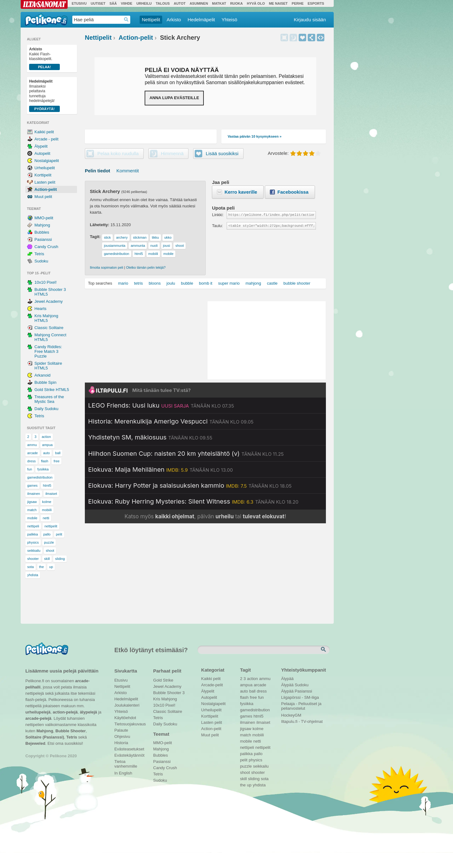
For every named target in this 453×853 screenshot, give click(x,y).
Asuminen (199, 3)
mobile (32, 518)
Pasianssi (43, 239)
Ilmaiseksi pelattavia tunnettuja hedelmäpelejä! (44, 95)
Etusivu (79, 3)
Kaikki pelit (44, 131)
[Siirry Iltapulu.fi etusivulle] (205, 390)
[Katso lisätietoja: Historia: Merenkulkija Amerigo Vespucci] (171, 421)
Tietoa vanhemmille (125, 762)
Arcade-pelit (212, 685)
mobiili (47, 510)
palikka (32, 534)
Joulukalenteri (126, 705)
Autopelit (42, 153)
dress (31, 461)
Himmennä (293, 37)
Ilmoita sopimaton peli (106, 267)
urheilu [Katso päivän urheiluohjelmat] (224, 516)
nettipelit (50, 526)
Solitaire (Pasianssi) (44, 737)
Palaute (121, 730)
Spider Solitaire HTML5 (48, 365)
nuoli (153, 245)
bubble (187, 283)
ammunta (138, 245)
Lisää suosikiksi (302, 37)
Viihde (126, 3)
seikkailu (33, 550)
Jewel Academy (48, 301)
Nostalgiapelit (46, 160)
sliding (60, 559)
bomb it (206, 283)
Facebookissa (292, 192)
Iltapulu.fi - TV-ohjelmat (302, 721)
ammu (32, 445)
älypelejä (88, 712)
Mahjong (42, 225)
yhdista (32, 575)
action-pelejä (65, 712)
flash (44, 461)
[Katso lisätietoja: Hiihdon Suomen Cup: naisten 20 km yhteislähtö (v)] (186, 453)
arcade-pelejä (38, 718)
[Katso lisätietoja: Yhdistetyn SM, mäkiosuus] (150, 437)
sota (30, 567)
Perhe (298, 3)
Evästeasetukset (129, 749)
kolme (46, 502)
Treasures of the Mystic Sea (49, 399)
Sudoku (41, 261)
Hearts (40, 308)
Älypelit (41, 146)
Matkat (219, 3)
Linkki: (218, 214)
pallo (46, 534)
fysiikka (43, 469)
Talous (163, 3)
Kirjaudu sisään (310, 19)
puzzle (49, 542)
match (32, 510)
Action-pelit (45, 189)
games (32, 485)
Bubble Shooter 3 (168, 692)
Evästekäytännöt (129, 755)
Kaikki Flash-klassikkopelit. (44, 58)
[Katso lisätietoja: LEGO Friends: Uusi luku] (161, 405)
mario (123, 283)
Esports (316, 3)
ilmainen (33, 493)
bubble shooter (296, 283)
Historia (121, 742)
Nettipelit (151, 19)
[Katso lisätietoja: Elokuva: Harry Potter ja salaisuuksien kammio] (190, 485)
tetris (138, 283)
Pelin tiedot (97, 170)
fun (29, 469)
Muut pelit (43, 196)
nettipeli (33, 526)
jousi (166, 245)
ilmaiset (51, 493)
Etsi (324, 650)
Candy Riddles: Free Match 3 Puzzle (48, 351)
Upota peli (320, 37)
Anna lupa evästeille (174, 97)
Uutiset (98, 3)
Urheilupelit (44, 167)
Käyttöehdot (125, 717)
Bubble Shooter (70, 731)
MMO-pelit (43, 218)
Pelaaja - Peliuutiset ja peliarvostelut (301, 704)
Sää (113, 3)
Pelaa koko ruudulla (118, 153)
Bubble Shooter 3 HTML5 (50, 292)
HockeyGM (291, 715)
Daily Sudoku (46, 408)
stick (107, 237)
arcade (32, 453)
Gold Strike (163, 680)
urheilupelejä (37, 712)
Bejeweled (35, 743)
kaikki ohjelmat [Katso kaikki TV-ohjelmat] (174, 516)
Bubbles (41, 232)
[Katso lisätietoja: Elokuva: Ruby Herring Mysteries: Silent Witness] (193, 501)
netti (46, 518)
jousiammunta (114, 245)
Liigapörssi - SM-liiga (300, 697)
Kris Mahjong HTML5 (46, 318)
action (46, 437)
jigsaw (32, 502)
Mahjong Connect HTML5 (50, 337)
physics (33, 542)
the (41, 567)
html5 (47, 485)
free (56, 461)
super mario (229, 283)
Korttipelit (42, 175)
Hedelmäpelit (201, 19)
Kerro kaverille (240, 192)
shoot (50, 550)
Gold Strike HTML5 (51, 389)
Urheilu (144, 3)
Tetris (39, 253)
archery (122, 237)
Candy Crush (46, 246)
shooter (33, 559)
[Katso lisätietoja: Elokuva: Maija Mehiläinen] (160, 469)
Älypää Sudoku (294, 685)
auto (46, 453)
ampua (47, 445)
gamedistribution (40, 477)
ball (57, 453)
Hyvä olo (256, 3)
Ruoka (236, 3)
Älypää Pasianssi (296, 691)
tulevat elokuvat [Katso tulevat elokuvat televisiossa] (263, 516)
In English (123, 773)
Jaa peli (311, 37)
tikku (155, 237)
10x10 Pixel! (45, 282)
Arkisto (174, 19)
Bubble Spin (45, 382)
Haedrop (126, 19)
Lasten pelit (44, 182)
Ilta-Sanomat (44, 4)
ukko (168, 237)
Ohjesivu (122, 736)
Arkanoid (42, 375)
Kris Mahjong (165, 699)
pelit (59, 534)
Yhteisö (229, 19)
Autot (180, 3)
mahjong (253, 283)
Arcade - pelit (46, 139)
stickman (140, 237)
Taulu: (217, 225)
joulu (171, 283)
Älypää (287, 678)
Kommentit (127, 170)
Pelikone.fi (46, 19)
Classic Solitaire (48, 327)
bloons (155, 283)
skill (47, 559)
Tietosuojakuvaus (129, 724)
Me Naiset (278, 3)
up (51, 567)
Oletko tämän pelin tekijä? (146, 267)
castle (272, 283)
